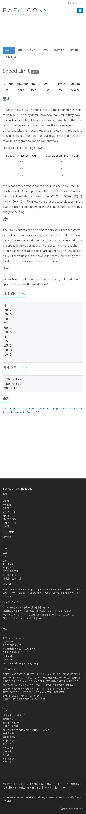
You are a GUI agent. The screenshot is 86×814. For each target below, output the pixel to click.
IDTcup (36, 589)
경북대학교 (75, 674)
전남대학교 (30, 688)
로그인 (80, 3)
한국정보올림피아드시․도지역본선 (19, 648)
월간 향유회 (33, 593)
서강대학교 (75, 677)
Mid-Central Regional (51, 408)
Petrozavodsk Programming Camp (21, 663)
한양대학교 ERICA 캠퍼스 (41, 692)
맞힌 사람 (31, 50)
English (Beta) (76, 808)
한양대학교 (23, 692)
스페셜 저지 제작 (10, 522)
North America (30, 408)
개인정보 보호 (73, 783)
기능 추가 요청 (9, 519)
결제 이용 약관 (10, 787)
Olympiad (8, 641)
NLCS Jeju (8, 607)
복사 (24, 293)
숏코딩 (45, 50)
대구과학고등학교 (45, 611)
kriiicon (44, 589)
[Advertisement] (43, 34)
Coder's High (9, 656)
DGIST (6, 674)
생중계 (6, 501)
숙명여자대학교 (10, 684)
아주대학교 (34, 684)
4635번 (8, 50)
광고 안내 (7, 762)
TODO (63, 787)
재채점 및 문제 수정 (12, 578)
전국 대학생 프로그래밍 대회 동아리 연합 (22, 695)
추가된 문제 (8, 564)
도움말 (6, 710)
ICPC (5, 408)
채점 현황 (74, 50)
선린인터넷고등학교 (29, 614)
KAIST (13, 674)
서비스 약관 (58, 783)
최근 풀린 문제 (9, 574)
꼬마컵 (78, 589)
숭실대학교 (23, 684)
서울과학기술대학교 (12, 681)
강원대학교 (52, 674)
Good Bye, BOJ (24, 589)
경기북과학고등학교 (40, 607)
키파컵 (59, 593)
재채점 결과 (59, 50)
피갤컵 (66, 593)
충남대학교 (64, 688)
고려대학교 (26, 677)
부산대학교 (64, 677)
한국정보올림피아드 (12, 645)
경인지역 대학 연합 (12, 677)
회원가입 (71, 3)
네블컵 (6, 593)
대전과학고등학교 (62, 611)
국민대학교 (53, 677)
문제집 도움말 (9, 733)
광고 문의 (31, 787)
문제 (5, 553)
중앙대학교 (52, 688)
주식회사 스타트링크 (41, 783)
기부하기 (7, 515)
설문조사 (7, 504)
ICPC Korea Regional (13, 638)
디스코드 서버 (9, 512)
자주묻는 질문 (9, 755)
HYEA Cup (8, 596)
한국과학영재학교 (11, 618)
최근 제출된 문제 (10, 571)
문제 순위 (7, 567)
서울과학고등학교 (11, 614)
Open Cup (8, 659)
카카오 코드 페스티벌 (12, 652)
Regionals (15, 408)
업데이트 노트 (45, 787)
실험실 (6, 526)
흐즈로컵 (73, 593)
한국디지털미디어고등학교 (32, 618)
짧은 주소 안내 (9, 758)
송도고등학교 (67, 614)
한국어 (64, 808)
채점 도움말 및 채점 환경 (14, 715)
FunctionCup (9, 589)
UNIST (30, 674)
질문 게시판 (11, 57)
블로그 (6, 508)
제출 (20, 50)
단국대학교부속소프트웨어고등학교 (19, 611)
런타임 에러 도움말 (11, 722)
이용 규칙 (7, 744)
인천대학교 (8, 688)
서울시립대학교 (58, 681)
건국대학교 (64, 674)
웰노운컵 (44, 593)
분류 (5, 560)
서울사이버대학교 (42, 681)
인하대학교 (19, 688)
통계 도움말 (8, 747)
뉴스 (5, 497)
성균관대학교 (72, 681)
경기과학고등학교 (21, 607)
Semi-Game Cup (56, 589)
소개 (5, 494)
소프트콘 (14, 593)
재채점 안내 (8, 719)
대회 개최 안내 (9, 737)
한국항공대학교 (10, 692)
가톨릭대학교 (40, 674)
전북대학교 (41, 688)
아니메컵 (23, 593)
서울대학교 (27, 681)
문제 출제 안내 (9, 740)
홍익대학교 (59, 692)
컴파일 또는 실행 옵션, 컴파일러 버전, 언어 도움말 (26, 729)
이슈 (56, 787)
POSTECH (22, 674)
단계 (5, 556)
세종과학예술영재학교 (50, 614)
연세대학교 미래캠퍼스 (62, 684)
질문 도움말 (8, 751)
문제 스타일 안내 (10, 726)
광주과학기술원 (39, 677)
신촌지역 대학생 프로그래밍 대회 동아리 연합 (24, 699)
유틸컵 (52, 593)
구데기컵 (70, 589)
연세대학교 (45, 684)
